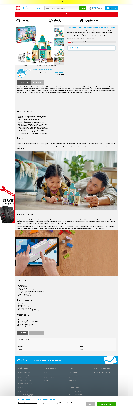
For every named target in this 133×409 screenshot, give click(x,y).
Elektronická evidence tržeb (27, 380)
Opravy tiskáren (73, 377)
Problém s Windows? (25, 391)
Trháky (95, 375)
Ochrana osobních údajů (50, 375)
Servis (71, 368)
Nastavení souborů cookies (51, 377)
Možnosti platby (24, 377)
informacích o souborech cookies (27, 403)
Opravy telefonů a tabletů (75, 375)
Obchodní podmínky (25, 372)
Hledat (83, 8)
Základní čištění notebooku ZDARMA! (103, 372)
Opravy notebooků (73, 372)
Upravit (91, 404)
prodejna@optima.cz (78, 394)
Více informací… (111, 42)
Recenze (46, 372)
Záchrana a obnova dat (74, 380)
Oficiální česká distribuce (26, 383)
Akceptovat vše (106, 404)
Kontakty (46, 380)
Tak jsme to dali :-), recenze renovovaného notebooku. (26, 395)
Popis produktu (36, 333)
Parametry (37, 82)
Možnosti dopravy (24, 375)
